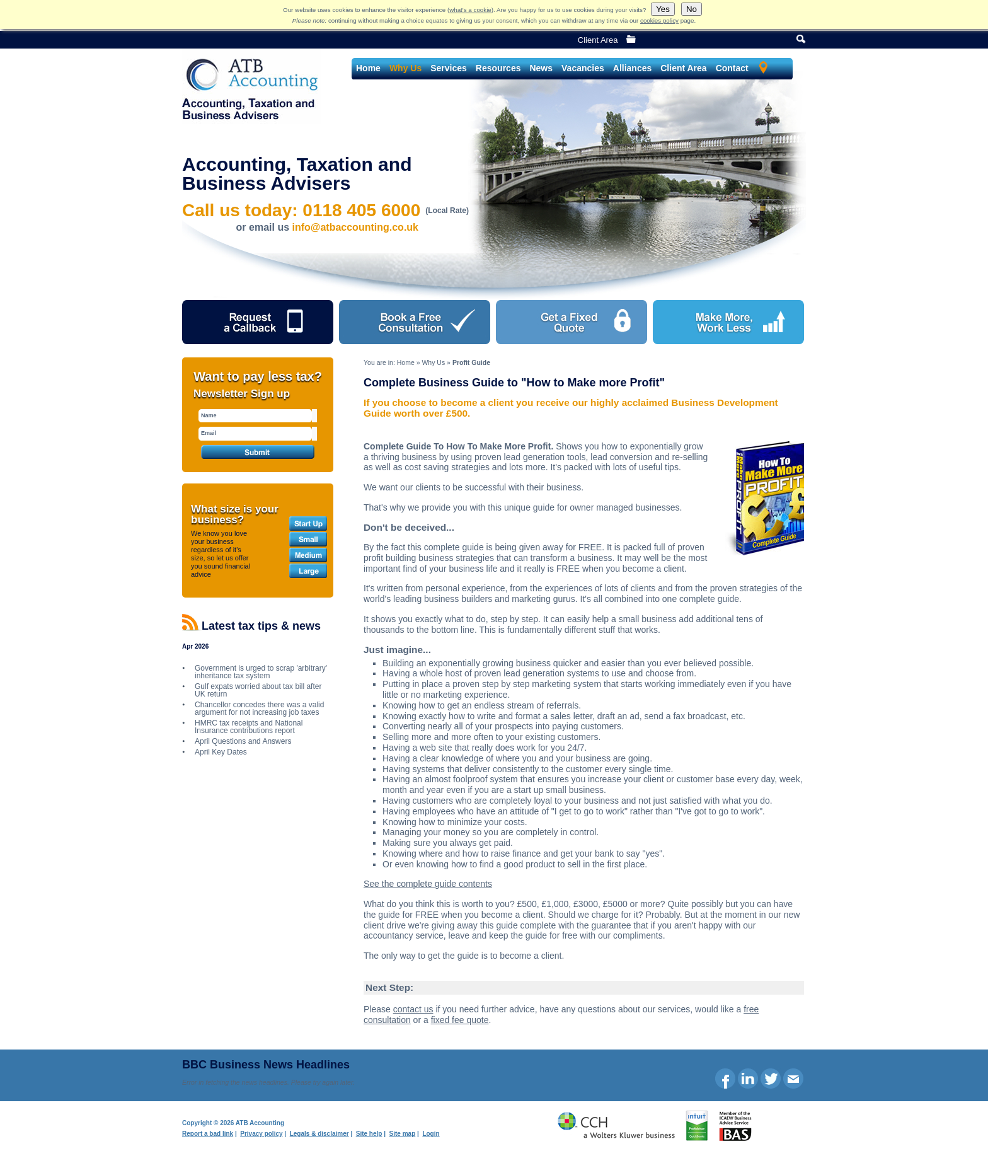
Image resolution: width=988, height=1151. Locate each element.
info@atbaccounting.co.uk (355, 227)
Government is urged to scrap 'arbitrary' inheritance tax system (261, 672)
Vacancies (582, 68)
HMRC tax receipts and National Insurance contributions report (248, 726)
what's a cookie (470, 9)
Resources (498, 68)
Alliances (632, 68)
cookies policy (659, 20)
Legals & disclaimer (319, 1133)
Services (448, 68)
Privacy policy (261, 1133)
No (691, 9)
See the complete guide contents (428, 884)
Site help (369, 1133)
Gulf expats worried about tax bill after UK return (258, 690)
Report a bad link (207, 1133)
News (541, 68)
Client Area (607, 40)
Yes (663, 9)
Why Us (405, 68)
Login (430, 1133)
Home (368, 68)
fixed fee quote (460, 1020)
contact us (413, 1009)
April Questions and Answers (243, 741)
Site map (402, 1133)
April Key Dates (221, 752)
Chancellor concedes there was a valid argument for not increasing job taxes (259, 708)
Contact (732, 68)
